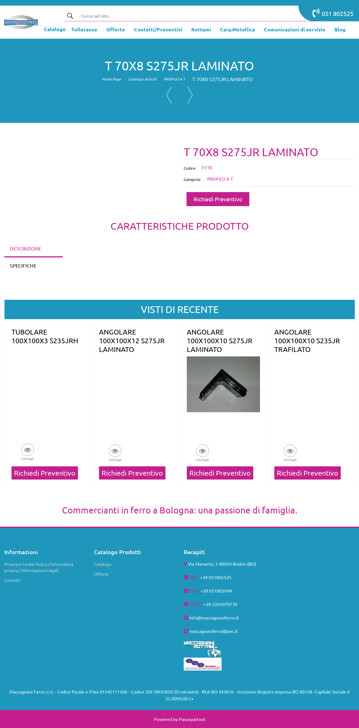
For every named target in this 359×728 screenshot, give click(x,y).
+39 (207, 604)
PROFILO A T (174, 79)
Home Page (111, 79)
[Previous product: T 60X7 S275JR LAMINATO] (169, 95)
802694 (224, 590)
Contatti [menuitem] (12, 580)
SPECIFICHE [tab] (23, 265)
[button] (69, 15)
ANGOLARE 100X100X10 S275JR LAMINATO (219, 341)
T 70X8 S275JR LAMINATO (222, 79)
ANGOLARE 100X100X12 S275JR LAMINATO (132, 341)
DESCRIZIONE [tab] (25, 248)
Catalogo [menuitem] (102, 564)
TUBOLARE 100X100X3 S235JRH (44, 336)
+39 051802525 (215, 577)
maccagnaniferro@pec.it (213, 631)
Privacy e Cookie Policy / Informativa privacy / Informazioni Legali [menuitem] (38, 567)
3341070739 (224, 604)
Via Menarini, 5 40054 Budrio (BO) (222, 563)
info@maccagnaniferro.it (214, 617)
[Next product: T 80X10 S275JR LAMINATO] (190, 95)
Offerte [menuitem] (101, 574)
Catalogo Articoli (142, 79)
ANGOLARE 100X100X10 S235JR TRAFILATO (307, 341)
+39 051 (209, 590)
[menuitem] (84, 30)
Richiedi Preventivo (218, 198)
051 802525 (332, 12)
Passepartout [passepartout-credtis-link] (192, 719)
